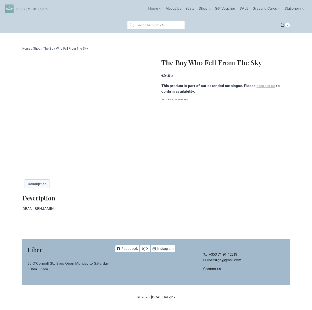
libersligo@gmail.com (224, 260)
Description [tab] (37, 184)
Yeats (189, 8)
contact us (265, 86)
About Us (173, 8)
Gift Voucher (225, 8)
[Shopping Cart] (285, 25)
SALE (243, 8)
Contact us (212, 269)
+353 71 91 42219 (223, 254)
